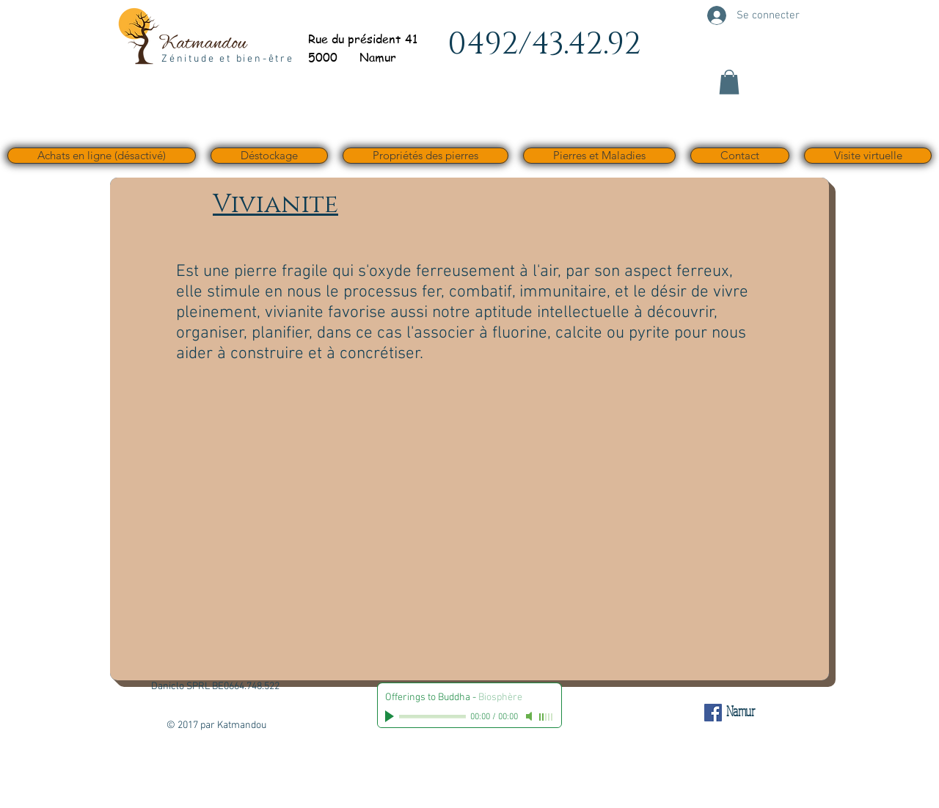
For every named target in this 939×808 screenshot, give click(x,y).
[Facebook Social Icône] (713, 712)
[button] (729, 82)
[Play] (391, 716)
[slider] (546, 717)
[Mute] (530, 716)
